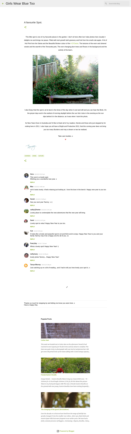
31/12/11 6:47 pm (40, 220)
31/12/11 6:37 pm (46, 210)
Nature (41, 156)
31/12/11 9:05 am (39, 186)
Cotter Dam (45, 340)
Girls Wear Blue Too (20, 3)
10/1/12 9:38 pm (46, 264)
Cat (31, 231)
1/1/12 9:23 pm (38, 231)
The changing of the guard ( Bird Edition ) (55, 409)
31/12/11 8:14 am (39, 174)
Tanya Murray (35, 264)
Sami (32, 220)
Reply (32, 182)
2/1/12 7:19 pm (42, 243)
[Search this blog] (118, 3)
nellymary (34, 254)
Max (31, 186)
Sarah (32, 199)
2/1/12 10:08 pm (43, 254)
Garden (27, 156)
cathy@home (35, 210)
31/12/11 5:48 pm (41, 199)
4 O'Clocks (74, 43)
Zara (32, 174)
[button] (25, 27)
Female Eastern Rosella (48, 375)
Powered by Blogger (65, 431)
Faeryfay (33, 243)
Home (34, 156)
